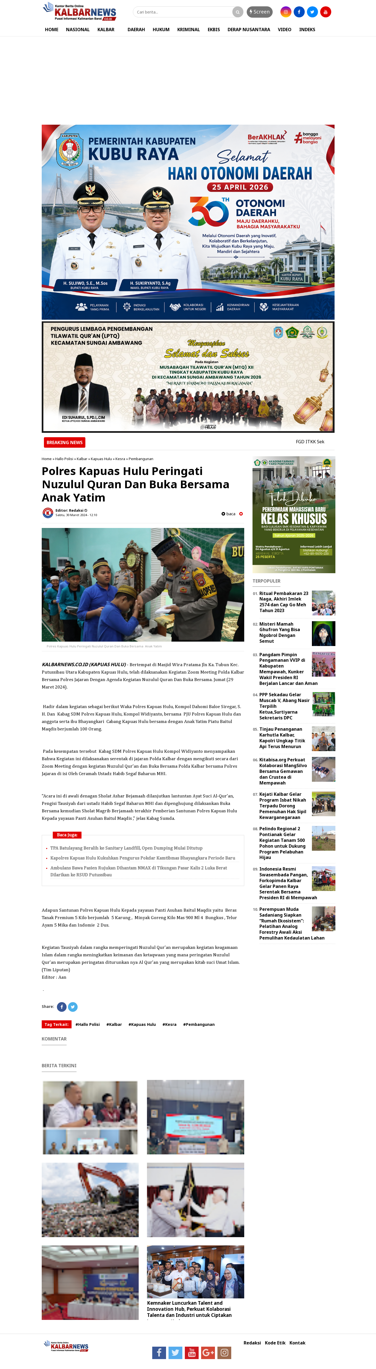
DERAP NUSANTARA (249, 29)
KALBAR (106, 29)
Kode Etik (275, 1343)
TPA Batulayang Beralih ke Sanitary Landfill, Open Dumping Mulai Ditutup (126, 848)
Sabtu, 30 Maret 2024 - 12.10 (76, 515)
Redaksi (252, 1343)
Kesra (120, 458)
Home (47, 458)
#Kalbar (114, 1024)
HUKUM (161, 29)
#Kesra (169, 1024)
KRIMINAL (188, 29)
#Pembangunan (199, 1024)
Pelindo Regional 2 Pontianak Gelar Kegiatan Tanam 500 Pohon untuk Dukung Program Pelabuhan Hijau (282, 843)
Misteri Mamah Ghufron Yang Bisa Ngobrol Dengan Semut (279, 632)
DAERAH (136, 29)
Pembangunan (141, 458)
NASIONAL (78, 29)
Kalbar (82, 458)
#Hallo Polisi (87, 1024)
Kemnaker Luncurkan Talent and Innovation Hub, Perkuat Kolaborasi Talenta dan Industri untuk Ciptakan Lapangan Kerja (189, 1312)
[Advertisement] (188, 77)
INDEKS (307, 29)
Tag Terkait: (56, 1024)
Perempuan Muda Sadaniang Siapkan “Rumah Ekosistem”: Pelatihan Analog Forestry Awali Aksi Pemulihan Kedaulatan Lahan (292, 923)
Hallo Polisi (64, 458)
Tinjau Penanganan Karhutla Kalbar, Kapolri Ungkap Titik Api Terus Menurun (282, 737)
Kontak (298, 1343)
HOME (51, 29)
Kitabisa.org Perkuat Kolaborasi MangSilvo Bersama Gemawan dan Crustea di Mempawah (283, 771)
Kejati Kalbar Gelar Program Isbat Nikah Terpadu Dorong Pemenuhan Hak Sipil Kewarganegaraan (282, 805)
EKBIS (214, 29)
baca (228, 513)
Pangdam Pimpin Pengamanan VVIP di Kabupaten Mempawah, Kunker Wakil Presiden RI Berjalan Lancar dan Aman (288, 669)
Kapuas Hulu (101, 458)
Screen (260, 11)
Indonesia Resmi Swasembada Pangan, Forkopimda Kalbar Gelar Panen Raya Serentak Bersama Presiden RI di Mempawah (288, 883)
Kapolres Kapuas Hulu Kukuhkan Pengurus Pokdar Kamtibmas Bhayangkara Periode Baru (142, 858)
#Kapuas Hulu (142, 1024)
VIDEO (284, 29)
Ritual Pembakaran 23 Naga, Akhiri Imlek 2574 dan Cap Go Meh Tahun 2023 (283, 601)
